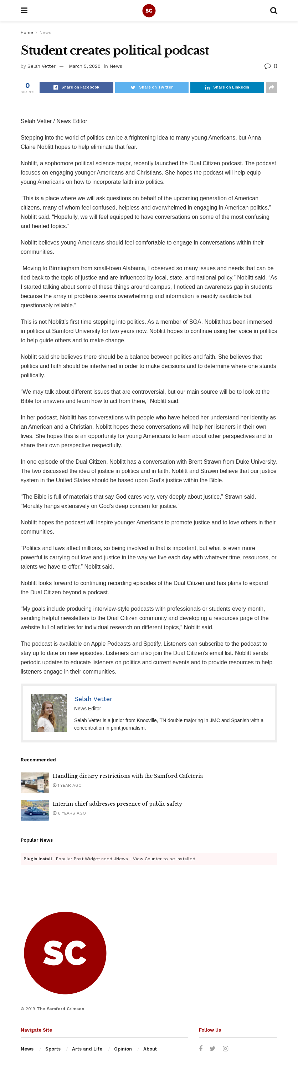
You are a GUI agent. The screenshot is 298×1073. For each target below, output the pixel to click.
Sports (53, 1049)
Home (27, 32)
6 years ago (69, 813)
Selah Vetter (41, 66)
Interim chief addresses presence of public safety (117, 804)
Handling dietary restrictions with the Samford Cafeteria (128, 776)
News (45, 32)
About (150, 1049)
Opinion (123, 1049)
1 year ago (67, 785)
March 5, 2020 (85, 66)
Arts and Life (87, 1049)
